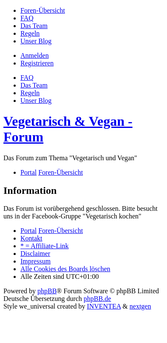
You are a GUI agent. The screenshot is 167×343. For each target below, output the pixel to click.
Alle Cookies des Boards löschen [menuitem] (65, 268)
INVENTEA (104, 306)
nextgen (140, 306)
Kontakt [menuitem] (31, 238)
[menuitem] (42, 10)
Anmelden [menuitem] (34, 55)
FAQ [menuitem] (27, 77)
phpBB (47, 291)
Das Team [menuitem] (34, 85)
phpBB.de (97, 298)
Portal (28, 172)
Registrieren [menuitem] (37, 63)
